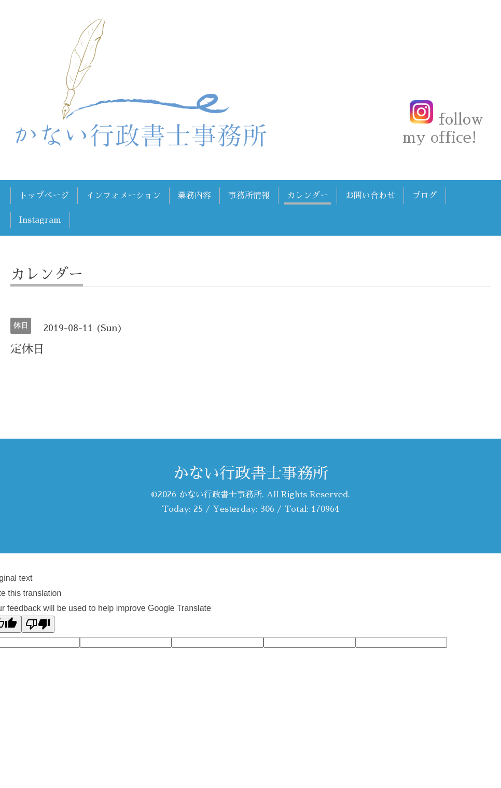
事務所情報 (249, 196)
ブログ (424, 196)
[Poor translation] (37, 624)
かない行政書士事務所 (250, 473)
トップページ (44, 196)
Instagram (40, 220)
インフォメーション (123, 196)
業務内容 (194, 196)
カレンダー (307, 196)
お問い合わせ (370, 196)
